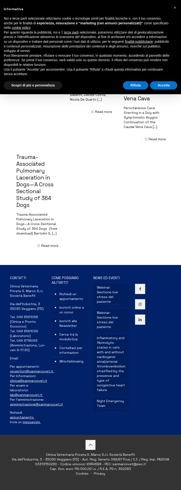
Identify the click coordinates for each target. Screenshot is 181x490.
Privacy (99, 473)
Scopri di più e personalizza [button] (33, 85)
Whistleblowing (71, 361)
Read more (103, 112)
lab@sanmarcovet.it (26, 395)
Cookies (83, 473)
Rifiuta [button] (136, 85)
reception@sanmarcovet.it (32, 371)
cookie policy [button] (21, 28)
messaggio (32, 422)
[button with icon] (140, 289)
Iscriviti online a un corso (71, 309)
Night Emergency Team (110, 403)
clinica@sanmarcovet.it (28, 381)
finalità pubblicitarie (139, 41)
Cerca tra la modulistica (68, 336)
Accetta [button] (164, 85)
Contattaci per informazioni (70, 350)
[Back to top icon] (90, 445)
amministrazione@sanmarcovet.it (36, 404)
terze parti (71, 32)
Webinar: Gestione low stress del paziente (107, 294)
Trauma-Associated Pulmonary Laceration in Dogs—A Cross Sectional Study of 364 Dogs (34, 181)
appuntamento (22, 417)
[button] (175, 7)
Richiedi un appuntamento (71, 296)
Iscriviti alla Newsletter (68, 323)
